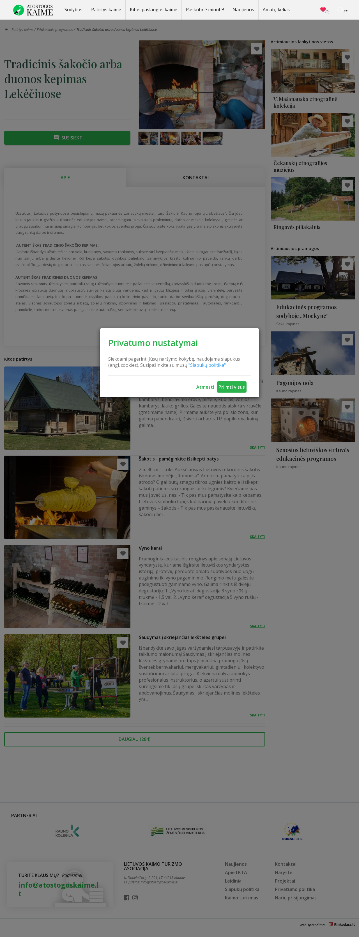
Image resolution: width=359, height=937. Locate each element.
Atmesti (205, 387)
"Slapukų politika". (207, 365)
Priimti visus (231, 387)
